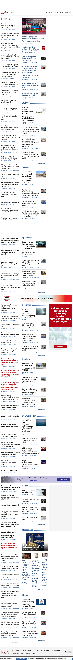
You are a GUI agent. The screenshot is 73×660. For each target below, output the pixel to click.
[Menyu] (68, 12)
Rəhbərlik (36, 650)
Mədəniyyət (27, 530)
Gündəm (26, 359)
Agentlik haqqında (16, 650)
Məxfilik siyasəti (25, 653)
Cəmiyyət (26, 305)
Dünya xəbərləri (29, 416)
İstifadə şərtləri (15, 653)
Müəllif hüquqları (56, 650)
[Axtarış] (46, 12)
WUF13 (25, 103)
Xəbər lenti (6, 19)
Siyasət (25, 167)
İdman (25, 595)
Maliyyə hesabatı (27, 650)
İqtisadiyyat (27, 237)
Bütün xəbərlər (41, 163)
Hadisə (25, 486)
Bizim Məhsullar (45, 650)
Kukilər (34, 653)
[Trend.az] (7, 12)
